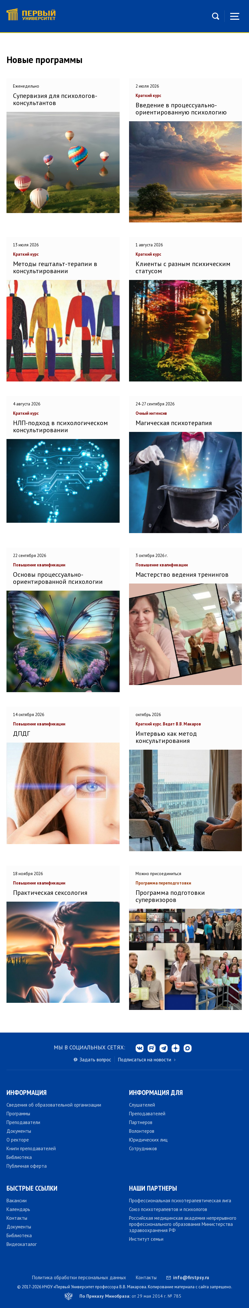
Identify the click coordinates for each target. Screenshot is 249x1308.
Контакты (16, 1218)
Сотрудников (143, 1148)
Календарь (18, 1209)
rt (152, 1048)
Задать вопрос (95, 1059)
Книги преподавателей (31, 1148)
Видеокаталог (21, 1244)
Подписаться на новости (144, 1059)
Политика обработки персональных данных (79, 1277)
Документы (18, 1131)
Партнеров (140, 1122)
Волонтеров (141, 1131)
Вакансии (16, 1200)
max (188, 1048)
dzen (176, 1048)
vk (140, 1048)
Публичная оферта (26, 1166)
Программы (18, 1113)
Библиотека (19, 1157)
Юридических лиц (148, 1140)
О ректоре (17, 1140)
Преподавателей (147, 1113)
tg (164, 1048)
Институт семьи (146, 1239)
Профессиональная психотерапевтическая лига (180, 1200)
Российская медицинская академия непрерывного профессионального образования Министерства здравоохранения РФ (182, 1224)
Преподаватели (23, 1122)
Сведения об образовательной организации (53, 1105)
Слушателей (142, 1105)
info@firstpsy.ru (191, 1277)
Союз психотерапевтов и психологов (168, 1209)
